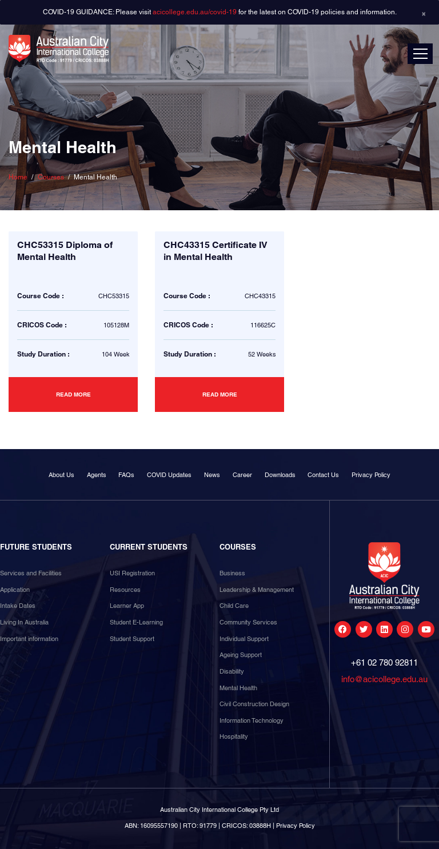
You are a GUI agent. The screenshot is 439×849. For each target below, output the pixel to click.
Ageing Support (241, 654)
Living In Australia (24, 622)
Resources (125, 589)
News (212, 474)
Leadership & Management (257, 589)
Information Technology (252, 720)
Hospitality (234, 736)
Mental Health (238, 687)
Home (18, 177)
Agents (96, 474)
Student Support (132, 638)
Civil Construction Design (254, 703)
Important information (29, 638)
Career (242, 474)
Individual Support (244, 638)
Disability (232, 671)
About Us (61, 474)
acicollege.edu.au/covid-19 (195, 12)
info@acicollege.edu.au (384, 679)
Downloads (280, 474)
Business (232, 573)
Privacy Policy (371, 474)
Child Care (234, 605)
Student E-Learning (136, 622)
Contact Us (323, 474)
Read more (73, 394)
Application (15, 589)
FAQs (126, 474)
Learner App (127, 605)
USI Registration (132, 573)
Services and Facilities (31, 573)
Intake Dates (17, 605)
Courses (51, 177)
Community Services (248, 622)
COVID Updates (169, 474)
